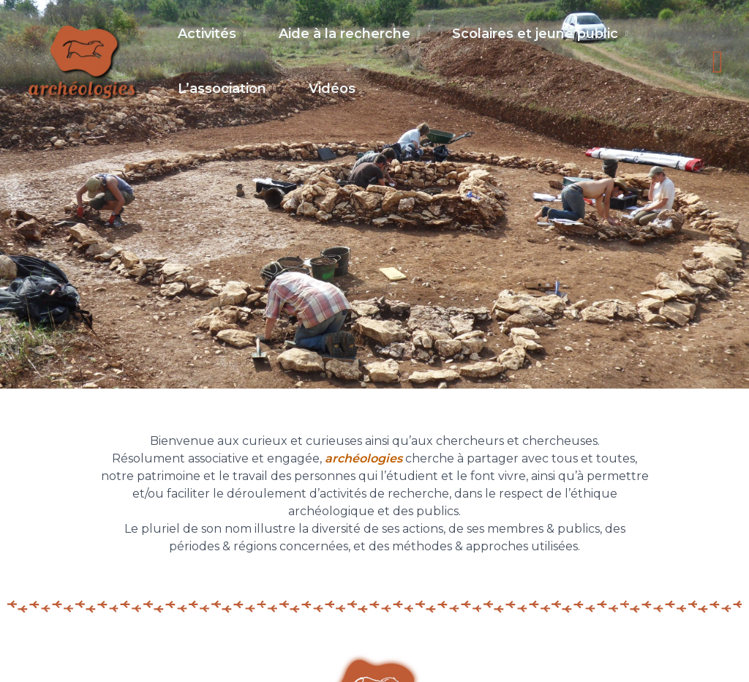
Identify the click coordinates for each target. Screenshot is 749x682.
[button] (717, 68)
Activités (207, 34)
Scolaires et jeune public (544, 34)
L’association (222, 94)
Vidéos (336, 94)
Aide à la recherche (349, 34)
